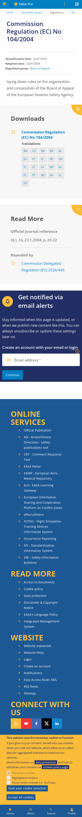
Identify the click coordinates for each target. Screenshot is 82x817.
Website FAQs (34, 652)
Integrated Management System (41, 624)
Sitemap (30, 693)
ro (43, 175)
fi (42, 159)
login (73, 347)
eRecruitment (34, 514)
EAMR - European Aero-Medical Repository (41, 475)
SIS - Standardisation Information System (39, 548)
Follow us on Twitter (47, 723)
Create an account (37, 666)
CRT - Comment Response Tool (43, 457)
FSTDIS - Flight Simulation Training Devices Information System (42, 526)
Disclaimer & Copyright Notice (41, 605)
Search (51, 813)
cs (34, 151)
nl (60, 167)
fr (51, 159)
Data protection (35, 596)
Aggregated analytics (25, 778)
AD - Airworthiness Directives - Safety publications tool (37, 442)
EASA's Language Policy (41, 614)
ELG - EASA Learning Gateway (38, 488)
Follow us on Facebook (36, 723)
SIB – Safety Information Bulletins (41, 560)
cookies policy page (55, 767)
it (25, 167)
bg (25, 151)
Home (10, 12)
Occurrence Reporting (40, 538)
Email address (26, 360)
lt (33, 167)
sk (51, 175)
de (51, 151)
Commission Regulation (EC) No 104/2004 (43, 135)
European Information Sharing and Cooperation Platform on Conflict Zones (43, 502)
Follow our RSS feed (16, 723)
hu (61, 159)
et (33, 159)
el (60, 151)
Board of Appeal (40, 68)
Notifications (33, 673)
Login (28, 659)
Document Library (31, 12)
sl (60, 175)
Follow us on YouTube (26, 723)
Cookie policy (33, 589)
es (25, 159)
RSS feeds (31, 686)
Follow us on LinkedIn (57, 723)
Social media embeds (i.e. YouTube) (33, 782)
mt (52, 167)
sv (25, 183)
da (43, 151)
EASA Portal (32, 466)
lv (42, 167)
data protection (46, 762)
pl (25, 175)
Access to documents (39, 582)
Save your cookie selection (27, 788)
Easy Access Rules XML (40, 680)
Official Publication (37, 430)
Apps (77, 4)
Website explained (37, 646)
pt (33, 175)
